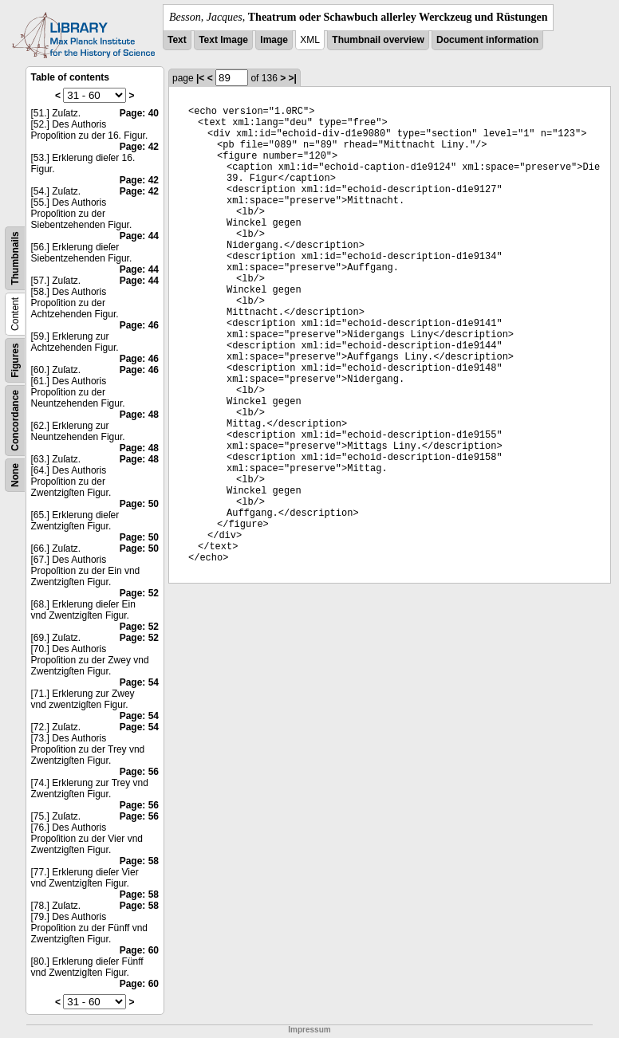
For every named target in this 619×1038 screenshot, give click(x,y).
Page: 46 (139, 325)
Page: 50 (139, 503)
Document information (487, 39)
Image (274, 39)
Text (177, 39)
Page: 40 (139, 113)
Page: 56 (139, 771)
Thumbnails (15, 258)
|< (200, 78)
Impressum (309, 1029)
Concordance (15, 420)
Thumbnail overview (378, 39)
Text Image (223, 39)
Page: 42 (139, 146)
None (15, 475)
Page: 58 (139, 861)
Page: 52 (139, 593)
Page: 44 (139, 236)
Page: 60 (139, 950)
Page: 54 (139, 682)
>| (293, 78)
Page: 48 (139, 414)
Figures (15, 360)
